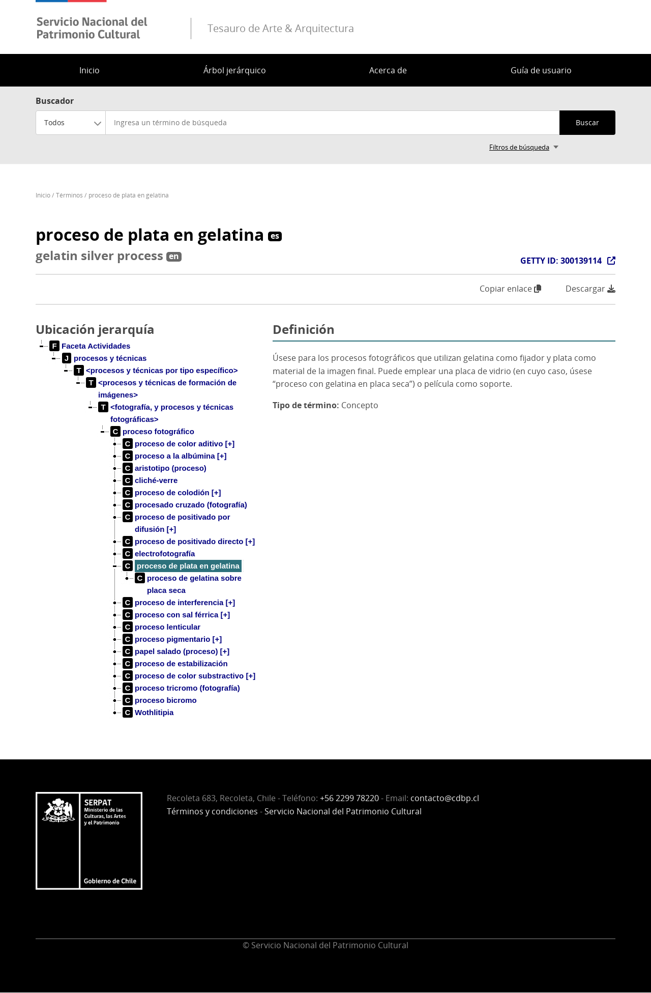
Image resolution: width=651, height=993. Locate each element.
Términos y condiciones (212, 811)
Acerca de (388, 70)
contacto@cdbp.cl (444, 798)
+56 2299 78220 (349, 798)
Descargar (590, 289)
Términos (69, 195)
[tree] (150, 537)
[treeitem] (90, 346)
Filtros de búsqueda (519, 147)
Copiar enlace (510, 288)
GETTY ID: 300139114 (561, 260)
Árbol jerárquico (234, 70)
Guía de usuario (541, 70)
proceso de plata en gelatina (128, 195)
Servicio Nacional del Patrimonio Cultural (343, 811)
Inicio (89, 70)
